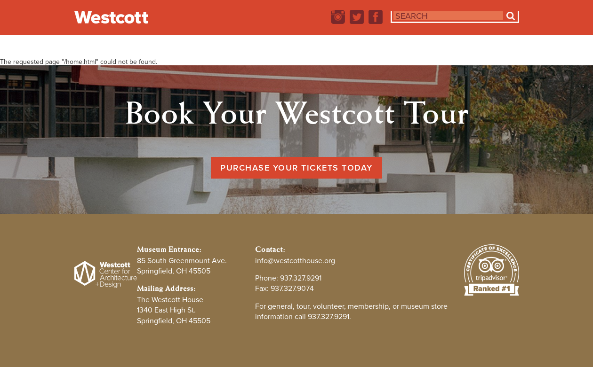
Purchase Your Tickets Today (296, 168)
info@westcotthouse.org (295, 260)
